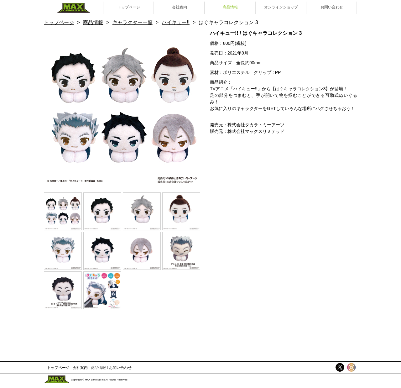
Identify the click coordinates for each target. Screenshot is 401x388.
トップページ (128, 7)
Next (186, 108)
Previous (58, 108)
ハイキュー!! (176, 22)
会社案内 (179, 7)
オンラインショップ (281, 7)
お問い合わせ (331, 7)
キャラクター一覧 (132, 22)
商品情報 (230, 7)
